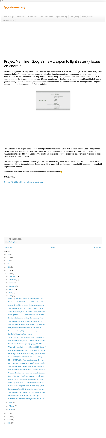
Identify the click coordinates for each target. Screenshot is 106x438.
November (12, 279)
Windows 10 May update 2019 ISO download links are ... (27, 321)
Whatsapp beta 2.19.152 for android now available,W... (26, 315)
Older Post (97, 247)
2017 (8, 416)
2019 (8, 273)
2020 (8, 270)
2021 (8, 267)
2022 (8, 264)
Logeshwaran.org (14, 7)
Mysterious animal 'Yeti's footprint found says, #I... (25, 395)
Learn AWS (21, 17)
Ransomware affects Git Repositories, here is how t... (26, 389)
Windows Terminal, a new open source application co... (26, 373)
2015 (8, 423)
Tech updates (13, 242)
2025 (8, 257)
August (11, 289)
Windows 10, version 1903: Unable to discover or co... (26, 308)
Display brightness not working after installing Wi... (25, 318)
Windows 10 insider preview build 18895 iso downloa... (26, 366)
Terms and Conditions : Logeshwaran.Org (53, 17)
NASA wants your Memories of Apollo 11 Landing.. (25, 357)
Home (53, 247)
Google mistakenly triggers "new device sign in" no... (26, 331)
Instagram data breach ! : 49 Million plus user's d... (25, 328)
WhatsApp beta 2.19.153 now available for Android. (25, 302)
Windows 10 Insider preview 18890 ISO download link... (27, 392)
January (11, 409)
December (12, 276)
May (10, 296)
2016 (8, 420)
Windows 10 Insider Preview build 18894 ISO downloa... (27, 369)
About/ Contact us (8, 20)
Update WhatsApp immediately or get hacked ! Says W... (27, 350)
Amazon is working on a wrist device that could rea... (26, 305)
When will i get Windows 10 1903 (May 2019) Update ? (27, 347)
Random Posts (32, 17)
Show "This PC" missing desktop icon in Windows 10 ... (27, 337)
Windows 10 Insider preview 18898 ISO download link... (27, 340)
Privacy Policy (74, 17)
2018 (8, 413)
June (10, 292)
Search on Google (8, 17)
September (12, 286)
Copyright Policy (87, 17)
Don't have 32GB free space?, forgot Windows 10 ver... (26, 399)
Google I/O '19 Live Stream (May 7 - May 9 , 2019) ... (26, 379)
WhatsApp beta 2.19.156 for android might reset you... (26, 298)
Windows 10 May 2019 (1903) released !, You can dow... (27, 324)
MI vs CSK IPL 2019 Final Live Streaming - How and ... (27, 360)
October (11, 283)
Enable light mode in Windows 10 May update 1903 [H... (27, 353)
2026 (8, 254)
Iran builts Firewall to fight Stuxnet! (20, 334)
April (11, 403)
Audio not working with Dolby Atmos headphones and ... (27, 311)
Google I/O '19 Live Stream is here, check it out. (23, 182)
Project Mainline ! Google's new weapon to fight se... (26, 376)
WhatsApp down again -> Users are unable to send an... (26, 382)
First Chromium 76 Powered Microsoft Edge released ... (26, 363)
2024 (8, 261)
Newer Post (8, 247)
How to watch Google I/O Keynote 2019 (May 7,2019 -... (27, 386)
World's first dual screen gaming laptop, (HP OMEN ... (26, 344)
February (12, 406)
